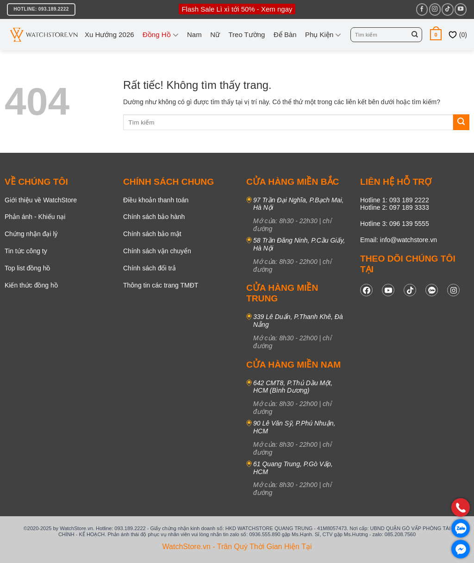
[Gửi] (415, 35)
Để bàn (285, 34)
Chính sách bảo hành (154, 216)
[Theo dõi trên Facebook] (422, 9)
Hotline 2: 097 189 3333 (394, 207)
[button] (436, 34)
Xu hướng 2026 (109, 34)
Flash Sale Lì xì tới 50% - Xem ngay (236, 9)
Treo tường (246, 34)
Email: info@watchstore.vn (398, 240)
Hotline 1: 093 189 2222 (394, 200)
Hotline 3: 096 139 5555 (394, 223)
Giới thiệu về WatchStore (41, 200)
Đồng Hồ (161, 34)
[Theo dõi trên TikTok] (447, 9)
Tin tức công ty (26, 251)
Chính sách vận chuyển (157, 251)
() (457, 34)
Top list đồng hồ (27, 268)
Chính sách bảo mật (152, 234)
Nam (194, 34)
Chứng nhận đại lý (31, 234)
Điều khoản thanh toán (155, 200)
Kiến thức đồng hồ (31, 285)
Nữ (215, 34)
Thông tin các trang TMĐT (160, 285)
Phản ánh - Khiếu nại (35, 216)
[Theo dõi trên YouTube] (460, 9)
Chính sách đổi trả (149, 268)
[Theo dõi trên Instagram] (435, 9)
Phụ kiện (323, 34)
